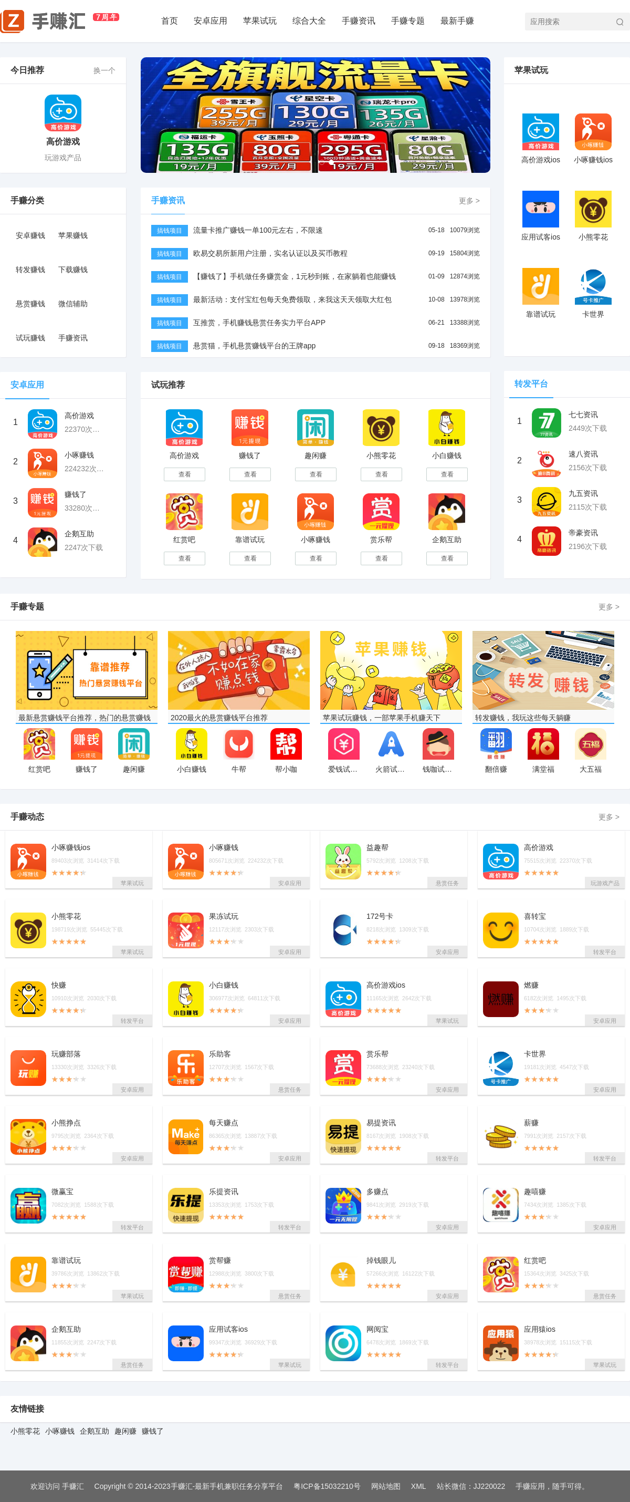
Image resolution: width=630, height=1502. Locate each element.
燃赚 (531, 985)
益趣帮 (377, 848)
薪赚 (531, 1123)
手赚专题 (408, 20)
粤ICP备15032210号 (327, 1486)
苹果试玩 (260, 20)
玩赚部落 (66, 1054)
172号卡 (379, 916)
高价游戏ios (540, 160)
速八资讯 (583, 454)
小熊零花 (381, 455)
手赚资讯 (358, 20)
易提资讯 (381, 1123)
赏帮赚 (220, 1261)
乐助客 (220, 1054)
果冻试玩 (223, 916)
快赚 (58, 985)
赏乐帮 (381, 539)
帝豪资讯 (583, 533)
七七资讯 (583, 414)
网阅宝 (377, 1329)
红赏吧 (184, 539)
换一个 (104, 70)
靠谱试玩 (250, 539)
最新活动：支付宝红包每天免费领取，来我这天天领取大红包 (292, 299)
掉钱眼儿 (381, 1261)
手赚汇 (73, 1486)
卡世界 (593, 314)
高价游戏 (63, 141)
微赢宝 (62, 1192)
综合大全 (309, 20)
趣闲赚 (315, 455)
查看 (184, 474)
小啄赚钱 (79, 455)
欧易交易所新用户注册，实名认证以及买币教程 (270, 253)
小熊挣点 (66, 1123)
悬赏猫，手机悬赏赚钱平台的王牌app (254, 345)
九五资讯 (583, 493)
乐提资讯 (223, 1192)
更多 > (469, 200)
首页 (169, 20)
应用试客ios (540, 237)
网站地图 (386, 1486)
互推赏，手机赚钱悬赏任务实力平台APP (259, 322)
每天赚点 (223, 1123)
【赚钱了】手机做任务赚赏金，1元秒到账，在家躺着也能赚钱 (294, 276)
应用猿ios (539, 1329)
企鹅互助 (79, 534)
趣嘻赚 (535, 1192)
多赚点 (377, 1192)
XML (418, 1486)
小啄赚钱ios (593, 160)
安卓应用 (210, 20)
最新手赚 (457, 20)
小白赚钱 (446, 455)
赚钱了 (76, 494)
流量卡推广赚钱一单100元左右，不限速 (258, 230)
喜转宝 (535, 916)
